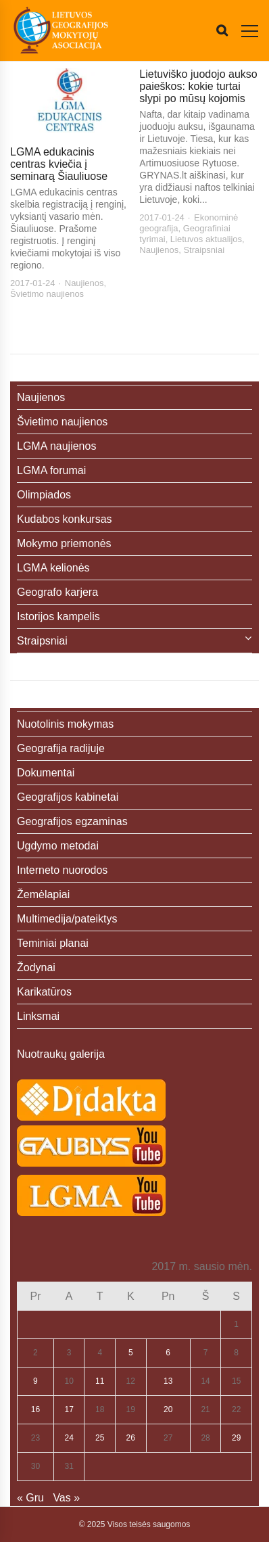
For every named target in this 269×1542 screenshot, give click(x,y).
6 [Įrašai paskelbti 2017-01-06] (168, 1352)
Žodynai (36, 967)
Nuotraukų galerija (61, 1054)
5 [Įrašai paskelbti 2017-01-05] (130, 1352)
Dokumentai (45, 772)
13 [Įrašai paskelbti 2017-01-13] (168, 1381)
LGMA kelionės (53, 568)
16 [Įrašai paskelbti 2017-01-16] (35, 1409)
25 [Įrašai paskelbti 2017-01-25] (99, 1438)
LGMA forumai (51, 470)
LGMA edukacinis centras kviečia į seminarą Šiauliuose (58, 164)
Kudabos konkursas (64, 519)
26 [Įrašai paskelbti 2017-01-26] (130, 1438)
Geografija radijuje (61, 748)
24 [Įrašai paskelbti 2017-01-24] (69, 1438)
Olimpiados (44, 494)
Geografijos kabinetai (67, 797)
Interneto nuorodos (62, 870)
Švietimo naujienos (47, 294)
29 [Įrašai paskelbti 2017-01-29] (236, 1438)
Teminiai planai (53, 943)
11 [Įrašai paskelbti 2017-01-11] (99, 1381)
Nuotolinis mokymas (65, 724)
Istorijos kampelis (58, 616)
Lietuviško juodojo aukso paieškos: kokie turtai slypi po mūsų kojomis (198, 86)
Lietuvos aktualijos (206, 239)
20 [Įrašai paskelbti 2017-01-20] (168, 1409)
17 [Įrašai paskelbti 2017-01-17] (69, 1409)
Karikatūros (44, 992)
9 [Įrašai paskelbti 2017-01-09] (35, 1381)
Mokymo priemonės (64, 543)
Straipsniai (203, 250)
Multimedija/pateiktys (67, 919)
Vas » (66, 1497)
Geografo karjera (57, 592)
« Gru (30, 1497)
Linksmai (38, 1016)
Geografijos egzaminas (72, 821)
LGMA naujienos (56, 446)
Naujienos (84, 283)
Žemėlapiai (43, 894)
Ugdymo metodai (58, 845)
